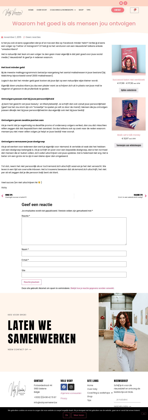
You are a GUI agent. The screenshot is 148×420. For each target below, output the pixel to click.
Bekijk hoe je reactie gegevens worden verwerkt (92, 288)
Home (30, 10)
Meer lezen (79, 415)
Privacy (64, 398)
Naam (25, 249)
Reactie (26, 216)
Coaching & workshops (63, 10)
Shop (81, 10)
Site (23, 270)
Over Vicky (42, 10)
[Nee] (144, 413)
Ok (66, 415)
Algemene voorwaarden (71, 393)
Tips (88, 10)
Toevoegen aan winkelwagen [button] (129, 145)
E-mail (25, 260)
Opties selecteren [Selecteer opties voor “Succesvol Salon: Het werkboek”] (128, 90)
